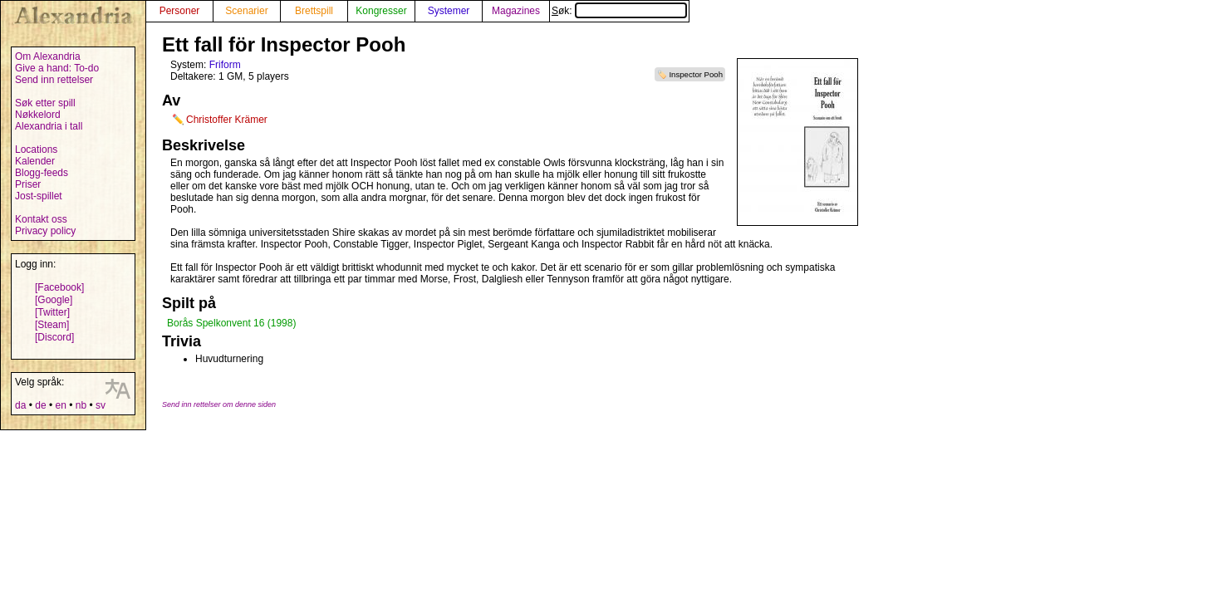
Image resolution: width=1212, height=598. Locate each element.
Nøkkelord (38, 114)
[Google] (53, 300)
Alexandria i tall (48, 126)
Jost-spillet (38, 196)
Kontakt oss (41, 219)
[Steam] (52, 325)
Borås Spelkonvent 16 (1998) (231, 323)
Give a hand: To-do (57, 68)
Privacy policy (45, 231)
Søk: (619, 11)
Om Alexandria (48, 56)
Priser (28, 184)
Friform (225, 65)
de (40, 405)
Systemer (449, 11)
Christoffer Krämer (226, 119)
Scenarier (246, 11)
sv (100, 405)
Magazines (516, 11)
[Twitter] (52, 312)
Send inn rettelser (54, 80)
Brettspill (314, 11)
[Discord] (54, 337)
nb (81, 405)
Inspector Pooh (696, 74)
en (60, 405)
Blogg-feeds (41, 173)
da (20, 405)
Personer (179, 11)
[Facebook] (59, 287)
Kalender (35, 161)
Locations (36, 149)
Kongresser (381, 11)
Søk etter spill (45, 103)
